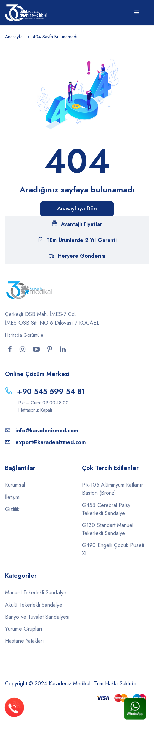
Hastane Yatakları (24, 641)
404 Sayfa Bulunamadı (55, 36)
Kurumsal (15, 485)
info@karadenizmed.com (41, 430)
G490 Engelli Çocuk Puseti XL (113, 549)
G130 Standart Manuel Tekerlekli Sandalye (107, 529)
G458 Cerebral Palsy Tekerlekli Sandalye (106, 509)
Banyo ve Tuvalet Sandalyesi (37, 617)
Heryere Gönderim (77, 256)
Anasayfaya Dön (77, 208)
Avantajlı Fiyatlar (77, 224)
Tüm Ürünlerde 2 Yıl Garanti (77, 240)
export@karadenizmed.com (45, 442)
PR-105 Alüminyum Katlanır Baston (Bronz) (112, 489)
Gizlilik (12, 509)
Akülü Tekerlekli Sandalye (33, 605)
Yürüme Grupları (23, 629)
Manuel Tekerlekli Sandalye (35, 592)
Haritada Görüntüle (24, 335)
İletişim (12, 497)
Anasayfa (14, 36)
